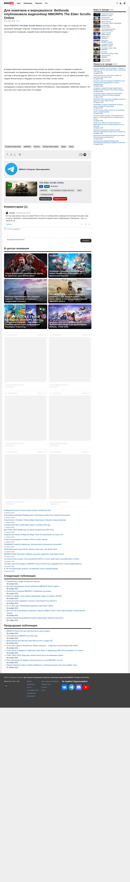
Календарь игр (31, 867)
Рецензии (38, 3)
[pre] (21, 239)
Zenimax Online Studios (50, 146)
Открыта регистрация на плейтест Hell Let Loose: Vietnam (26, 714)
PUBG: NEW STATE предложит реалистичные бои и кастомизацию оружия (34, 830)
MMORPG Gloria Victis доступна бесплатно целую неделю (28, 805)
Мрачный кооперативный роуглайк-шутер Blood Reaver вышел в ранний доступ (109, 136)
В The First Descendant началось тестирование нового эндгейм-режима (31, 743)
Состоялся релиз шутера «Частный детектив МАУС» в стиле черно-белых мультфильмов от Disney (41, 733)
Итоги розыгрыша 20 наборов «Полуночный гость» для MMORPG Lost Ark (34, 834)
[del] (11, 239)
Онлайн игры (31, 858)
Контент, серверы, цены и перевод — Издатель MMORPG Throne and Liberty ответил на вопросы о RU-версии (109, 69)
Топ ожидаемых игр (33, 864)
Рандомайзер (31, 870)
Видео (64, 146)
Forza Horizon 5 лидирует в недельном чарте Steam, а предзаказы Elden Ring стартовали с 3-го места (44, 825)
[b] (7, 239)
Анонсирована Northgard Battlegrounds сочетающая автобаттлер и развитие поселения (37, 689)
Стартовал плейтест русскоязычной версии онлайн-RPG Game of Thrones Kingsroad (107, 94)
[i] (9, 239)
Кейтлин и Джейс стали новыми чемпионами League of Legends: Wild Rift (34, 770)
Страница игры (45, 199)
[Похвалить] (7, 154)
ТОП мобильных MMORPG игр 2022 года (21, 810)
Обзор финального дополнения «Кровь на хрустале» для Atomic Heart (24, 274)
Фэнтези (37, 146)
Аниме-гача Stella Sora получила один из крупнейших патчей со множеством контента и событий (108, 124)
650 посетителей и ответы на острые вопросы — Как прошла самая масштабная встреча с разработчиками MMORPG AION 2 (68, 297)
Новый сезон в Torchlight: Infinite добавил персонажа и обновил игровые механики (35, 694)
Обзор (71, 146)
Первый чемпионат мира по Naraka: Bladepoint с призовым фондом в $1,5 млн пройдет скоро (41, 839)
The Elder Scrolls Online (31, 26)
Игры (19, 3)
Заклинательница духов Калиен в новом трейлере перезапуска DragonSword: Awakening (109, 130)
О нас (43, 864)
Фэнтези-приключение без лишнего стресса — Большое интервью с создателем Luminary (22, 299)
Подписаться (60, 199)
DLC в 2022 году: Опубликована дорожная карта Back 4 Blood (29, 780)
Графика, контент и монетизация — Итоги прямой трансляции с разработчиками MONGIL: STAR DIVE (69, 324)
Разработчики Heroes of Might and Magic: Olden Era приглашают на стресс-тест (34, 709)
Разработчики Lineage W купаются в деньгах (23, 756)
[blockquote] (16, 239)
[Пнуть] (14, 154)
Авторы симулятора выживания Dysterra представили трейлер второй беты (34, 792)
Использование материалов (50, 855)
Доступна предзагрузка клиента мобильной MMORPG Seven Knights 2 (33, 760)
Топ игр (29, 861)
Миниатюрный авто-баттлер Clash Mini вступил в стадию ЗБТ (29, 815)
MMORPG (27, 146)
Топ (46, 3)
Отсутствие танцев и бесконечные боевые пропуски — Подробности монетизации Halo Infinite (42, 820)
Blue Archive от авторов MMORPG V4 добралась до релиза (28, 765)
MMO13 (29, 855)
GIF (23, 239)
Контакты (44, 861)
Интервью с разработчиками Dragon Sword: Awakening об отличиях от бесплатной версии (66, 273)
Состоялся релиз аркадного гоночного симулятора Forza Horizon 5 (31, 775)
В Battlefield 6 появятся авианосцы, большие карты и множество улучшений (32, 719)
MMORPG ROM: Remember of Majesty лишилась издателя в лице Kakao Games (34, 728)
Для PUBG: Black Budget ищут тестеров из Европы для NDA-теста (29, 704)
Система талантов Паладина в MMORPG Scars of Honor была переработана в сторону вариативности (42, 738)
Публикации (28, 3)
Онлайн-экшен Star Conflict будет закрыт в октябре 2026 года (27, 699)
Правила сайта (46, 858)
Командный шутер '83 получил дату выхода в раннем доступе (27, 684)
